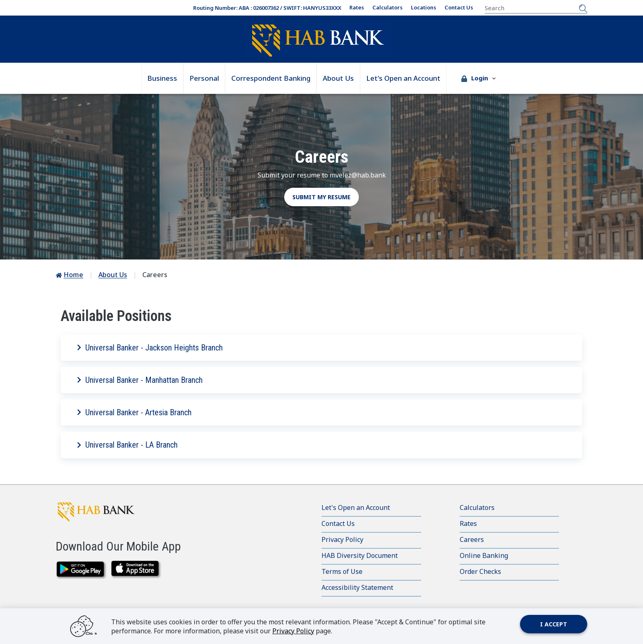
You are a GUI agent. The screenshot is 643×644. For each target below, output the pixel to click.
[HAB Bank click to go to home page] (105, 511)
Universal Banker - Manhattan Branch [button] (140, 380)
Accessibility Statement (357, 587)
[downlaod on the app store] (136, 569)
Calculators (387, 7)
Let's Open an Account (403, 78)
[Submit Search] (583, 8)
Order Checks (480, 571)
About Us (338, 78)
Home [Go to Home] (73, 274)
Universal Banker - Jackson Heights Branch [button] (150, 348)
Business (162, 78)
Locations (423, 7)
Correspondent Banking (270, 78)
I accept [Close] (553, 624)
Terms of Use (342, 571)
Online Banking (484, 555)
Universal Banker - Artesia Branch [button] (134, 412)
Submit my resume (321, 197)
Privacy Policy (342, 539)
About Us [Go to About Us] (112, 274)
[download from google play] (81, 569)
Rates (356, 7)
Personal (204, 78)
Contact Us (459, 7)
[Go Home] (318, 40)
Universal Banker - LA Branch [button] (127, 445)
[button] (478, 78)
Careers (472, 539)
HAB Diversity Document (360, 555)
